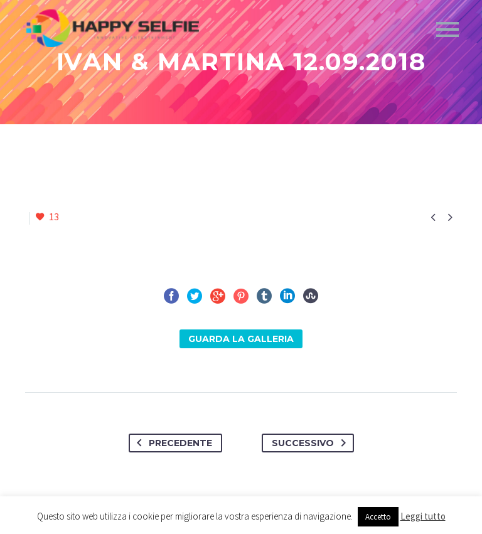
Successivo (311, 443)
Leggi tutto (423, 516)
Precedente (172, 443)
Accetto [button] (378, 516)
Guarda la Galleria (241, 338)
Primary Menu (447, 29)
